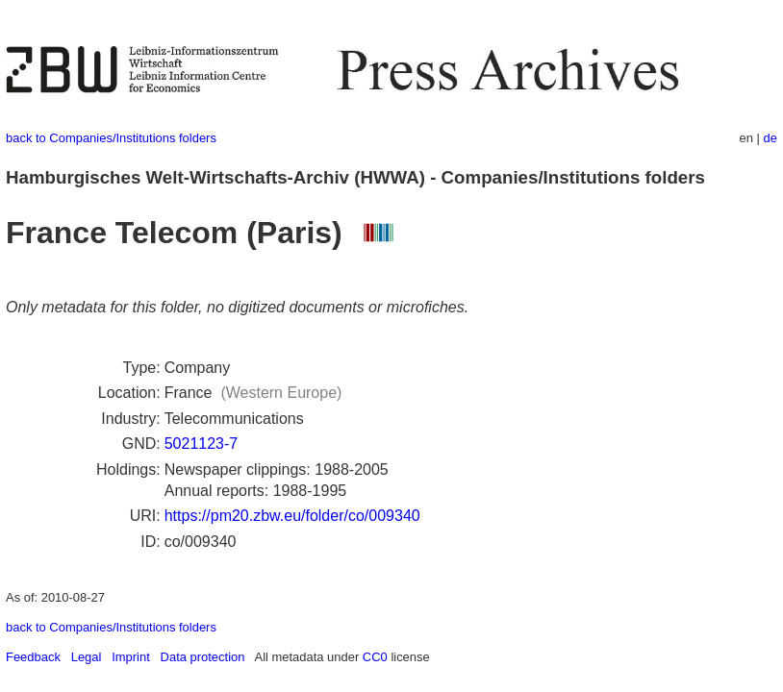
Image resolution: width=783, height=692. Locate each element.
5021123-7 (201, 443)
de (770, 138)
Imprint (131, 657)
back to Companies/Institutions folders (111, 138)
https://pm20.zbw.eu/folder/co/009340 (292, 515)
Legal (86, 657)
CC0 (375, 657)
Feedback (33, 657)
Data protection (203, 657)
